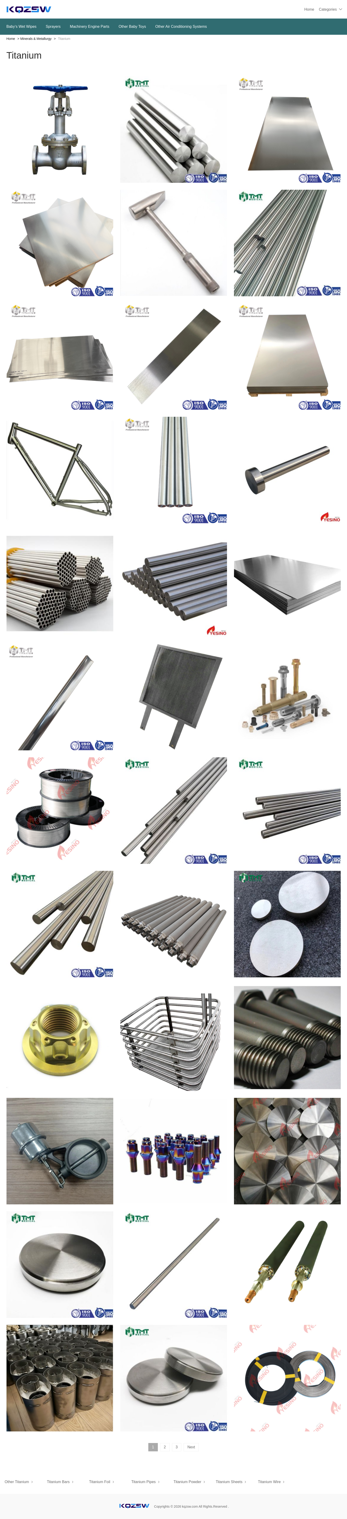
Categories (328, 9)
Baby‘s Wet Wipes (21, 26)
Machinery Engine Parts (89, 26)
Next (191, 1447)
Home (309, 9)
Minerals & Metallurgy (36, 39)
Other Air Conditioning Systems (181, 26)
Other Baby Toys (132, 26)
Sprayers (53, 26)
